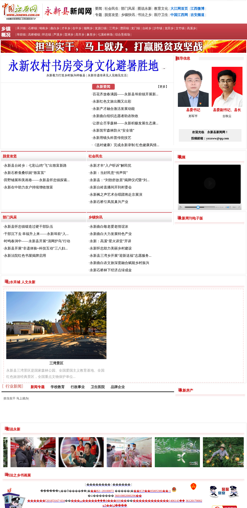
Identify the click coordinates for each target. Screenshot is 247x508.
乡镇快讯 (128, 15)
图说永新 (145, 9)
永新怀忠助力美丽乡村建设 (111, 248)
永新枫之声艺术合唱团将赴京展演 (116, 194)
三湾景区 (56, 363)
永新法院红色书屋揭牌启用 (25, 256)
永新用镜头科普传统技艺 (112, 138)
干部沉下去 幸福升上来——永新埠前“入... (36, 234)
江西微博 (197, 9)
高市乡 (79, 34)
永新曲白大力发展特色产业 (111, 234)
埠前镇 (21, 34)
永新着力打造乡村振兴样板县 (65, 75)
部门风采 (128, 9)
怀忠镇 (46, 34)
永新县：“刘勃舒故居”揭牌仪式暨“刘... (120, 180)
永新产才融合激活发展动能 (114, 109)
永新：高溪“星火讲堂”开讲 (110, 241)
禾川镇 (21, 28)
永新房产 (186, 390)
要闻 (98, 9)
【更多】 (163, 86)
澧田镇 (124, 28)
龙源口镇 (101, 28)
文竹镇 (180, 28)
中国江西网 (179, 15)
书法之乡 (145, 15)
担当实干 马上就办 (16, 398)
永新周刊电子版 (190, 218)
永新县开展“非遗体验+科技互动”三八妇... (36, 248)
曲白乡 (54, 28)
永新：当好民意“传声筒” (109, 173)
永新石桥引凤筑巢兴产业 (109, 202)
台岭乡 (146, 28)
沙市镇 (157, 28)
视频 (181, 157)
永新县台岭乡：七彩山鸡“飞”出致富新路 (35, 165)
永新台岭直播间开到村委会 (111, 187)
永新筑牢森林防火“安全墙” (113, 130)
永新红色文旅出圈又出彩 (112, 101)
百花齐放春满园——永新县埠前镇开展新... (126, 94)
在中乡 (76, 28)
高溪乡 (191, 28)
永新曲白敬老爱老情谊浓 (109, 226)
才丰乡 (65, 28)
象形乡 (91, 34)
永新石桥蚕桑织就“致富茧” (25, 173)
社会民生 (111, 9)
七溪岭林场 (105, 34)
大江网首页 (179, 9)
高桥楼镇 (34, 34)
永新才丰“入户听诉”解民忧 (110, 165)
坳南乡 (43, 28)
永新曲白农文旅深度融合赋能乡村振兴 (119, 263)
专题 (98, 15)
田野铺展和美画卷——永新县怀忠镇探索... (37, 180)
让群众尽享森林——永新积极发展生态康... (126, 123)
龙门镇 (135, 28)
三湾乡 (113, 28)
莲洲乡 (68, 34)
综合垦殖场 (122, 34)
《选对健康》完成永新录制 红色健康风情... (126, 145)
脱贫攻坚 (111, 15)
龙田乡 (169, 28)
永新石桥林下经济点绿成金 (111, 270)
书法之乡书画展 (18, 475)
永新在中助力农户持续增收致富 (28, 187)
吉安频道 (197, 15)
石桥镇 (32, 28)
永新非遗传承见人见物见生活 (107, 75)
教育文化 (161, 9)
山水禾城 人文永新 (20, 282)
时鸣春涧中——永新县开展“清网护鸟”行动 (37, 241)
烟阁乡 (88, 28)
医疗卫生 (161, 15)
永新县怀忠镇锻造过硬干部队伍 (28, 226)
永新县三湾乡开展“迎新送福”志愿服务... (121, 256)
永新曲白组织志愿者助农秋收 (115, 116)
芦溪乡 (57, 34)
